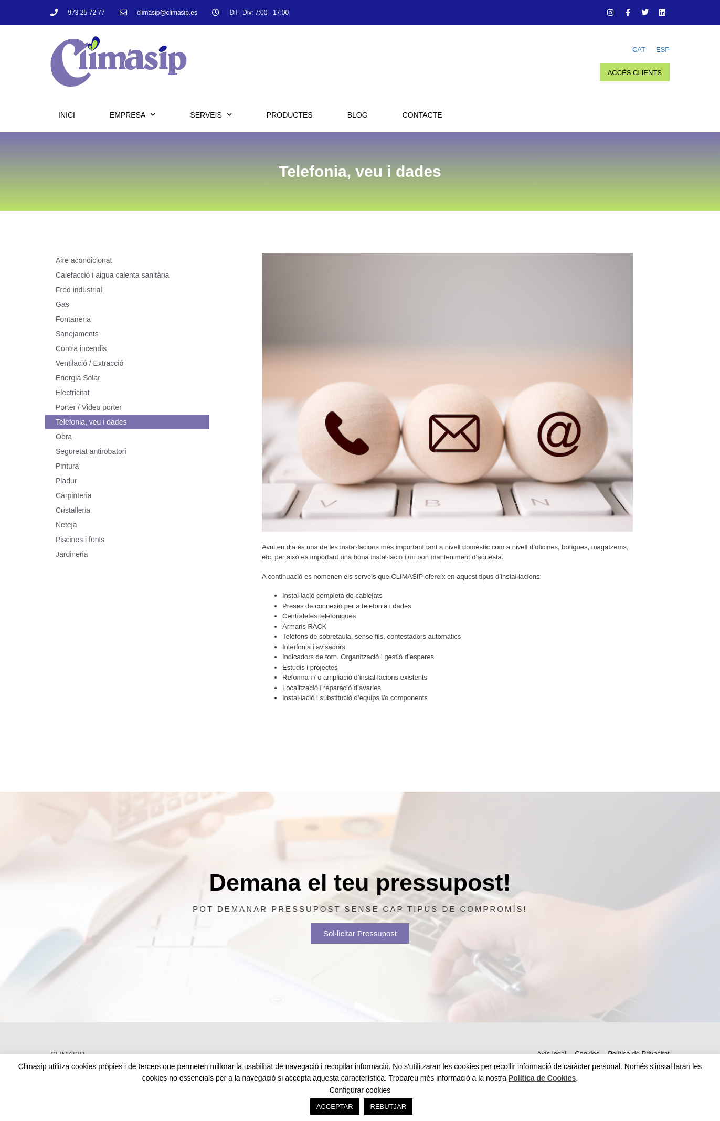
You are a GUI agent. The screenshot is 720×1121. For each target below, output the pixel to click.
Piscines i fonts (80, 539)
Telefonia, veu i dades (91, 422)
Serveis (210, 115)
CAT (638, 50)
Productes (290, 115)
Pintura (67, 466)
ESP (663, 50)
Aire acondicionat (84, 260)
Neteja (66, 525)
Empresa (132, 115)
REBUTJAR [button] (388, 1107)
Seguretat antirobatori (91, 451)
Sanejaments (77, 334)
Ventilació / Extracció (89, 363)
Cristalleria (73, 510)
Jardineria (72, 554)
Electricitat (73, 392)
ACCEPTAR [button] (334, 1107)
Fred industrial (79, 289)
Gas (62, 304)
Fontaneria (73, 319)
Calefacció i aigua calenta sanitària (112, 275)
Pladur (66, 481)
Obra (64, 436)
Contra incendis (81, 348)
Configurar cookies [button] (360, 1090)
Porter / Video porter (89, 407)
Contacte (422, 115)
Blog (357, 115)
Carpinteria (73, 495)
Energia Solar (78, 378)
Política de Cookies (542, 1078)
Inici (66, 115)
